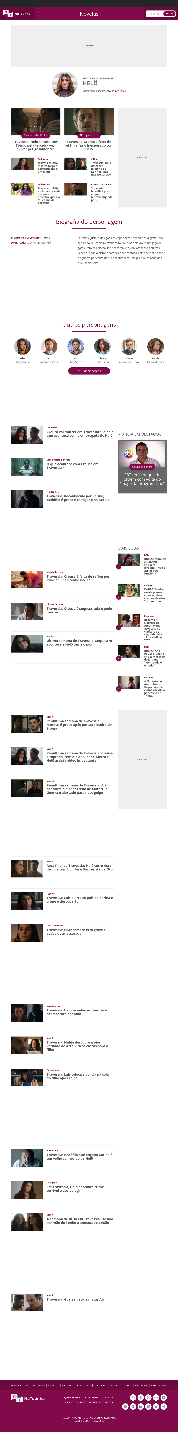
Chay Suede (75, 362)
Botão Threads (164, 1407)
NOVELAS (53, 1385)
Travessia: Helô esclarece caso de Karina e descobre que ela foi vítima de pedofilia (49, 195)
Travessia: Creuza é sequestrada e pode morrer (79, 610)
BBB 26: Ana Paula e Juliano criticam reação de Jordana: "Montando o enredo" (154, 658)
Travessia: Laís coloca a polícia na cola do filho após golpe (78, 1076)
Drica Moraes (155, 362)
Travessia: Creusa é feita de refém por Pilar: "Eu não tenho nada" (78, 578)
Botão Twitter (148, 1398)
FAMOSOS (67, 1385)
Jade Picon (102, 362)
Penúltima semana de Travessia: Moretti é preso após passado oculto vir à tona (79, 725)
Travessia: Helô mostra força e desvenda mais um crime (48, 167)
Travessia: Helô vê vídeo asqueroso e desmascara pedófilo (77, 1012)
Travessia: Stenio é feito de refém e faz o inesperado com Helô (89, 145)
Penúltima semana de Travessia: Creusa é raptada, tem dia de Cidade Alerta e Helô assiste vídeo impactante (80, 757)
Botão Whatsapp (133, 1398)
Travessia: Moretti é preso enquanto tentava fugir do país (102, 194)
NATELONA (141, 1385)
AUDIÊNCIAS (84, 1385)
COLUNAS (99, 1385)
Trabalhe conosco (101, 1402)
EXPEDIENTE (92, 1397)
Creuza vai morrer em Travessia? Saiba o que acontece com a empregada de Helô (80, 434)
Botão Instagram (156, 1398)
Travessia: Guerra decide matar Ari (75, 1299)
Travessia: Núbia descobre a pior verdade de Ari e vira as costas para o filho (77, 1046)
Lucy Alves (22, 362)
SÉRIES (128, 1385)
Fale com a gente (76, 1402)
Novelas (89, 13)
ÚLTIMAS (16, 1385)
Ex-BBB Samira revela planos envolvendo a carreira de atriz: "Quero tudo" (155, 595)
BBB (27, 1385)
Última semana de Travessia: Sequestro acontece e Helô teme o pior (79, 642)
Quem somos (72, 1397)
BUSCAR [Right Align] (169, 13)
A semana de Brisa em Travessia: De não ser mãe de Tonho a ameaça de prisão (80, 1221)
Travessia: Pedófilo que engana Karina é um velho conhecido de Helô (79, 1156)
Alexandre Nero (129, 362)
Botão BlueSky (156, 1407)
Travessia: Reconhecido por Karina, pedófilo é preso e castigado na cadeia (78, 498)
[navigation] (40, 13)
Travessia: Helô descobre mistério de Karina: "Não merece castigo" (101, 168)
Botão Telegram (125, 1407)
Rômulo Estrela (49, 362)
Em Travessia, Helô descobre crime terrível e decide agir (75, 1189)
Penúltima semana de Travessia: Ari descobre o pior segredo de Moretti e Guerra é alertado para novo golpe (77, 789)
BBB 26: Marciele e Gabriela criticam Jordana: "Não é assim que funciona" (155, 566)
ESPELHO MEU (159, 1385)
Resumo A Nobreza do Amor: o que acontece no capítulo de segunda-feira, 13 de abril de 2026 (153, 630)
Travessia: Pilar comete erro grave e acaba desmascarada (76, 932)
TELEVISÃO (39, 1385)
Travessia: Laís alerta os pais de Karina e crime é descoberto (80, 899)
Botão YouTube (164, 1398)
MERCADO (114, 1385)
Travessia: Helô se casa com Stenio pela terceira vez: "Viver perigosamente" (35, 145)
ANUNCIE (108, 1397)
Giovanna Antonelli (115, 90)
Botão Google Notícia (133, 1407)
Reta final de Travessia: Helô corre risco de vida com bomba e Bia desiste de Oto (80, 867)
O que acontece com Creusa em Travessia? (73, 466)
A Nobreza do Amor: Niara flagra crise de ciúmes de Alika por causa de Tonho (154, 688)
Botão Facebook (141, 1398)
